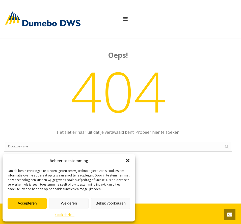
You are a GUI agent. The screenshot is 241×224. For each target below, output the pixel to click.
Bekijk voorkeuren (111, 203)
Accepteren (27, 203)
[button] (127, 160)
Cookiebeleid (64, 215)
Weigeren (69, 203)
